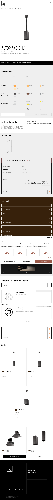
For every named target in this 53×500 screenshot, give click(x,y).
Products (7, 8)
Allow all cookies (43, 261)
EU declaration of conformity (8, 235)
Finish (2, 93)
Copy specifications (46, 186)
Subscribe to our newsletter (33, 467)
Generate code (3, 62)
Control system (4, 80)
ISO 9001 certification (32, 472)
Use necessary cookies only (9, 261)
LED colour (3, 85)
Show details (46, 257)
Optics (2, 101)
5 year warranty (31, 468)
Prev (3, 272)
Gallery (18, 62)
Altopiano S (11, 8)
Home (2, 8)
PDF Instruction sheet (6, 213)
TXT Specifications (6, 218)
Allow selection (26, 261)
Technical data (9, 62)
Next (49, 272)
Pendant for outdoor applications (7, 51)
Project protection (31, 470)
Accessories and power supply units (27, 62)
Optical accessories (5, 108)
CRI (2, 76)
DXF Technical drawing (7, 222)
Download (14, 62)
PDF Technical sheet (6, 209)
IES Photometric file (6, 231)
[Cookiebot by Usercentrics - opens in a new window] (46, 237)
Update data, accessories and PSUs (41, 114)
